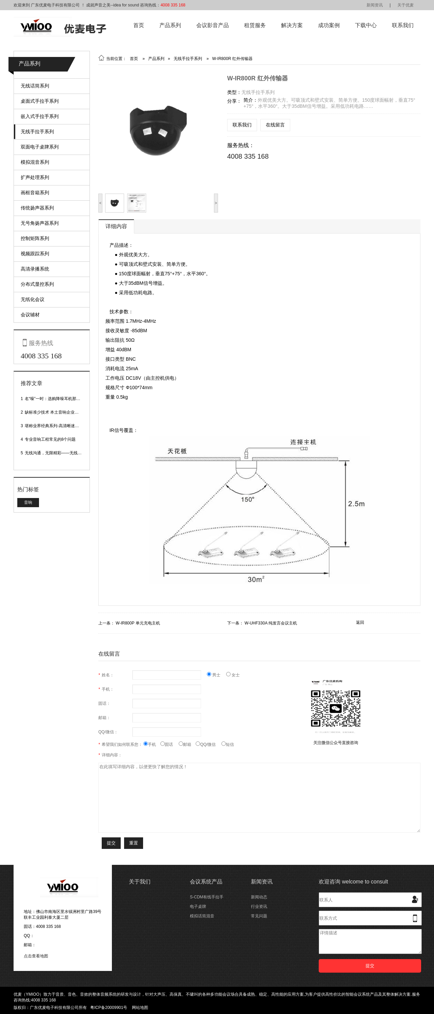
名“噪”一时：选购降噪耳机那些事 (54, 398)
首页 (138, 25)
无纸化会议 (32, 299)
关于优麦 (405, 5)
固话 (169, 744)
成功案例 (329, 25)
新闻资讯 (375, 5)
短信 (227, 744)
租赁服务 (255, 25)
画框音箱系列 (35, 192)
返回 (360, 622)
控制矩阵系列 (35, 238)
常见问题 (259, 916)
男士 (216, 675)
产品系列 (170, 25)
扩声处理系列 (35, 177)
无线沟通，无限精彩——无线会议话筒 (59, 453)
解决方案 (292, 25)
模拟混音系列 (35, 162)
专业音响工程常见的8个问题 (50, 439)
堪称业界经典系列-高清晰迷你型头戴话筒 (62, 425)
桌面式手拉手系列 (40, 101)
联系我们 (403, 25)
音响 (28, 502)
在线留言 (275, 124)
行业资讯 (259, 906)
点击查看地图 (36, 956)
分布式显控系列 (37, 284)
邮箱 (187, 744)
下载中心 (366, 25)
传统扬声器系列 (37, 208)
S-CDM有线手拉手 (206, 897)
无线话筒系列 (35, 85)
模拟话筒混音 (202, 916)
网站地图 (140, 1007)
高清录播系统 (35, 269)
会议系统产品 (206, 881)
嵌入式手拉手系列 (40, 116)
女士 (233, 675)
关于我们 (140, 881)
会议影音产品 (212, 25)
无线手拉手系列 (37, 131)
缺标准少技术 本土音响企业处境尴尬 (58, 412)
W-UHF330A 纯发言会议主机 (270, 623)
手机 (151, 744)
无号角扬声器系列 (40, 223)
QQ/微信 (208, 744)
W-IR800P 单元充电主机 (138, 623)
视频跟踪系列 (35, 253)
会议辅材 (30, 314)
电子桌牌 (198, 906)
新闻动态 (259, 897)
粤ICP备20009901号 (108, 1007)
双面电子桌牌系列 (40, 147)
